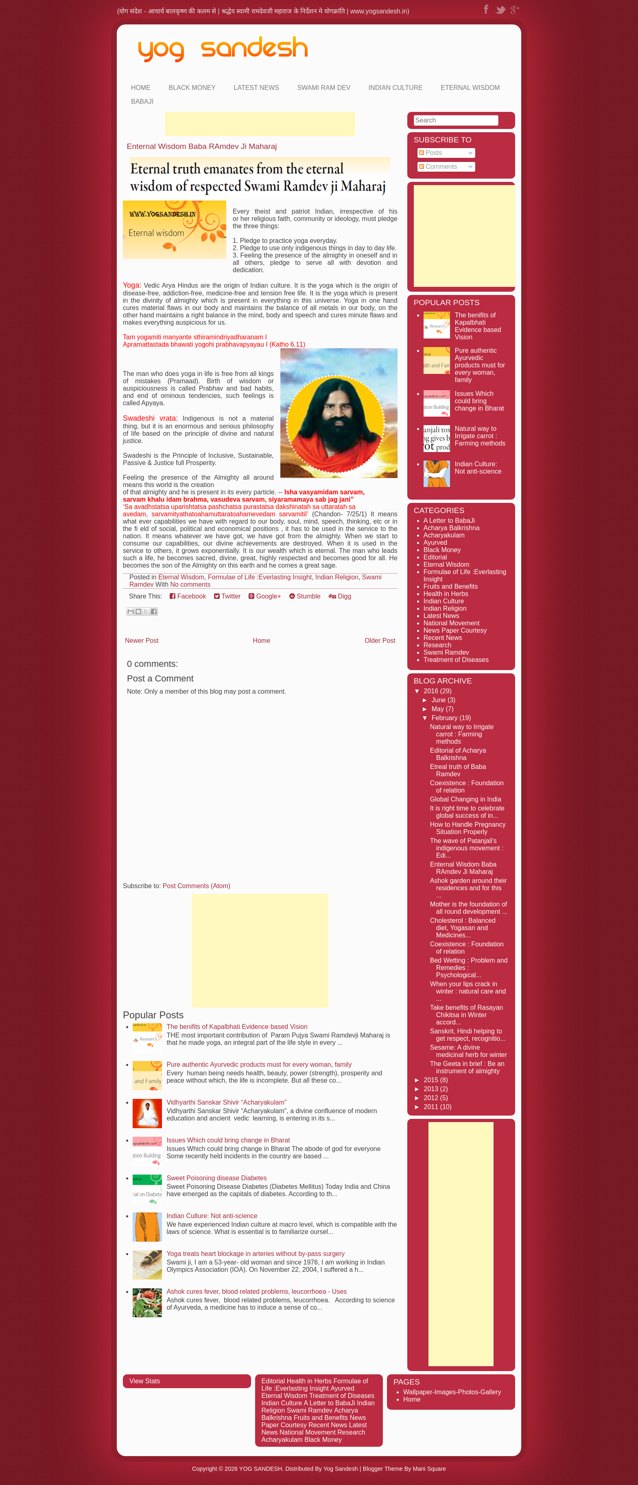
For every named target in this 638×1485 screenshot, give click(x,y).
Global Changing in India (465, 799)
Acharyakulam (444, 535)
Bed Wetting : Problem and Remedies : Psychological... (469, 967)
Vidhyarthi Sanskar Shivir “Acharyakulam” (226, 1102)
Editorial (435, 557)
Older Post (380, 640)
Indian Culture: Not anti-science (211, 1215)
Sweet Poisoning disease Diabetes (216, 1178)
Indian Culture (396, 87)
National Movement (452, 623)
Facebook (188, 596)
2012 (432, 1097)
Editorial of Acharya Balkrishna (458, 754)
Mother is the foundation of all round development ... (468, 908)
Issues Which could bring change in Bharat (228, 1140)
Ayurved (435, 542)
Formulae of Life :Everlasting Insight (260, 577)
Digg (340, 596)
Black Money (192, 87)
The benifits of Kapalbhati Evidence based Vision (237, 1026)
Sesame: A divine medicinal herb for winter (468, 1051)
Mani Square (429, 1468)
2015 (432, 1080)
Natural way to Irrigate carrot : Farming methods (480, 436)
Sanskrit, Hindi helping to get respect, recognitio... (468, 1035)
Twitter (227, 596)
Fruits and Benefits (451, 586)
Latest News (256, 87)
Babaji (142, 101)
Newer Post (142, 640)
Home (141, 87)
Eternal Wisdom (470, 87)
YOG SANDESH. (261, 1468)
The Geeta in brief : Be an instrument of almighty (467, 1067)
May (439, 708)
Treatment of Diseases (456, 659)
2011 (432, 1106)
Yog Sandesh (340, 1468)
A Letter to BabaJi (449, 520)
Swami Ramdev (446, 652)
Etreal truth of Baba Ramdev (458, 770)
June (440, 700)
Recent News (443, 637)
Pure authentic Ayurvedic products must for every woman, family (259, 1064)
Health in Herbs (446, 593)
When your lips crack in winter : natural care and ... (468, 991)
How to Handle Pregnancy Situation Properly (468, 828)
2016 (432, 691)
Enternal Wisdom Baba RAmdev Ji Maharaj (202, 146)
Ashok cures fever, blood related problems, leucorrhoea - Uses (256, 1291)
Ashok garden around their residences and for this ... (468, 888)
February (445, 717)
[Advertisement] (260, 124)
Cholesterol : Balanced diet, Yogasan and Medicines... (463, 928)
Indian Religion (336, 577)
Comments (438, 166)
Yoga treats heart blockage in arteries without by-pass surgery (255, 1253)
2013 (432, 1088)
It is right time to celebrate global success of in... (467, 812)
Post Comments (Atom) (196, 885)
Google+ (265, 596)
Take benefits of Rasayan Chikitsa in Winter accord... (466, 1015)
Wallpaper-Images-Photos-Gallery (452, 1392)
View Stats (144, 1381)
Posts (430, 152)
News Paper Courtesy (455, 630)
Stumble (305, 596)
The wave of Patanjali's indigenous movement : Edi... (466, 848)
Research (437, 645)
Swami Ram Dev (323, 87)
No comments (190, 584)
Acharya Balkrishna (452, 527)
